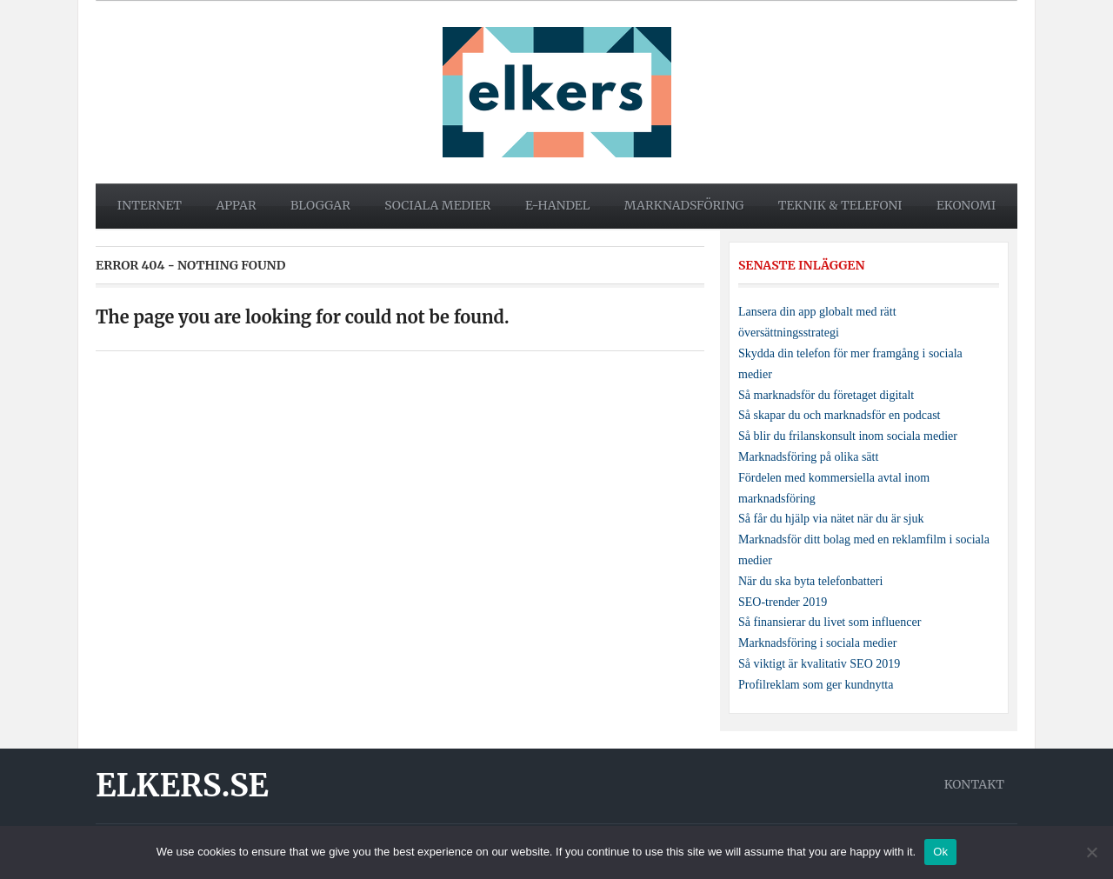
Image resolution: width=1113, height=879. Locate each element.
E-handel (557, 205)
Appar (236, 205)
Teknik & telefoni (840, 205)
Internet (149, 205)
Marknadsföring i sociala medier (817, 642)
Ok (940, 851)
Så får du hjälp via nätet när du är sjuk (830, 518)
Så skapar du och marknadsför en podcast (839, 415)
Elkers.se (182, 785)
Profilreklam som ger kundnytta (815, 684)
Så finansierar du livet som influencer (829, 622)
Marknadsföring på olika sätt (808, 456)
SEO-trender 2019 (782, 602)
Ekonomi (966, 205)
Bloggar (320, 205)
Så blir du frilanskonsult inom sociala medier (847, 436)
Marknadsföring (684, 205)
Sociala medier (437, 205)
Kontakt (974, 784)
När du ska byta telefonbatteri (810, 581)
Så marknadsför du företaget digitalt (826, 395)
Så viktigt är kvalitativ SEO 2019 (819, 663)
